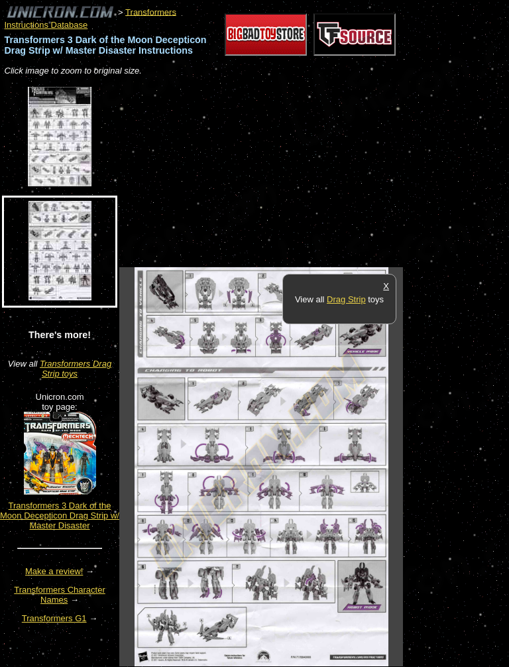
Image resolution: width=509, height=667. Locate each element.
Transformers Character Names (59, 595)
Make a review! (54, 571)
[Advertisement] (274, 172)
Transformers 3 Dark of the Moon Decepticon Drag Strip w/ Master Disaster (59, 515)
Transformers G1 (54, 618)
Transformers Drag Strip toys (75, 369)
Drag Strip (346, 299)
